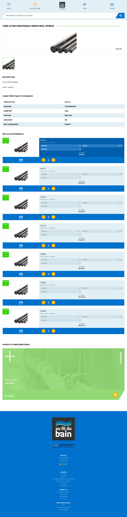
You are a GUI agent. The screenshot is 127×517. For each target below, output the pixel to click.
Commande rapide (35, 6)
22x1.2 (61, 203)
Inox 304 (102, 146)
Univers (9, 6)
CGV (63, 505)
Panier (85, 6)
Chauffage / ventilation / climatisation (63, 479)
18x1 (61, 174)
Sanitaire (63, 477)
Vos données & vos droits (64, 507)
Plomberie (64, 474)
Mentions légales (63, 510)
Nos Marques (63, 496)
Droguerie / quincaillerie (63, 481)
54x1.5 (61, 317)
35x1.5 (61, 260)
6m (61, 149)
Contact (63, 499)
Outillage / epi (63, 486)
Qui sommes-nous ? (63, 492)
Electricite (63, 483)
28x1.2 (61, 231)
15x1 (61, 146)
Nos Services (63, 494)
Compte (112, 6)
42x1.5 (61, 288)
